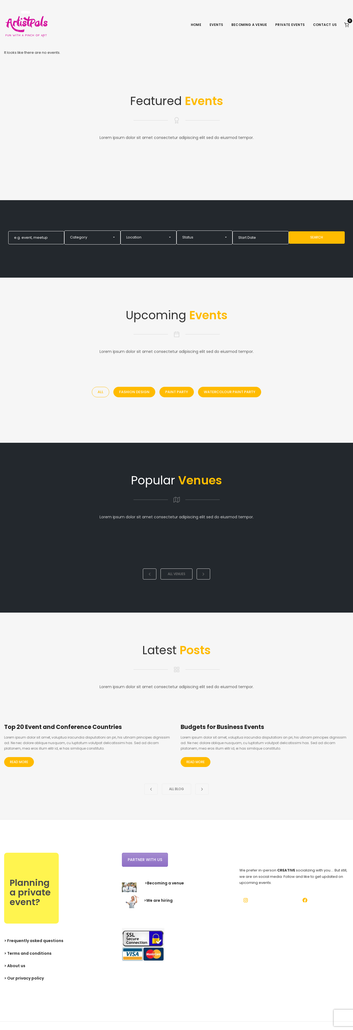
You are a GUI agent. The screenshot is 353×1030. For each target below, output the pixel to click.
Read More (19, 762)
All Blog (176, 789)
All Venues (176, 574)
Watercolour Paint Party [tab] (229, 392)
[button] (92, 237)
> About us (14, 966)
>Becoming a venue (164, 883)
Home (196, 24)
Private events (290, 24)
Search (316, 237)
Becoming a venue (249, 24)
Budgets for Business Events (222, 727)
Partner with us (145, 859)
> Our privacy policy (24, 978)
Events (216, 24)
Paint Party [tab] (176, 392)
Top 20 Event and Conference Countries (63, 727)
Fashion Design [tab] (134, 392)
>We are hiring (158, 900)
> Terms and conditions (28, 953)
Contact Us (325, 24)
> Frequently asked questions (33, 940)
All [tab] (100, 392)
